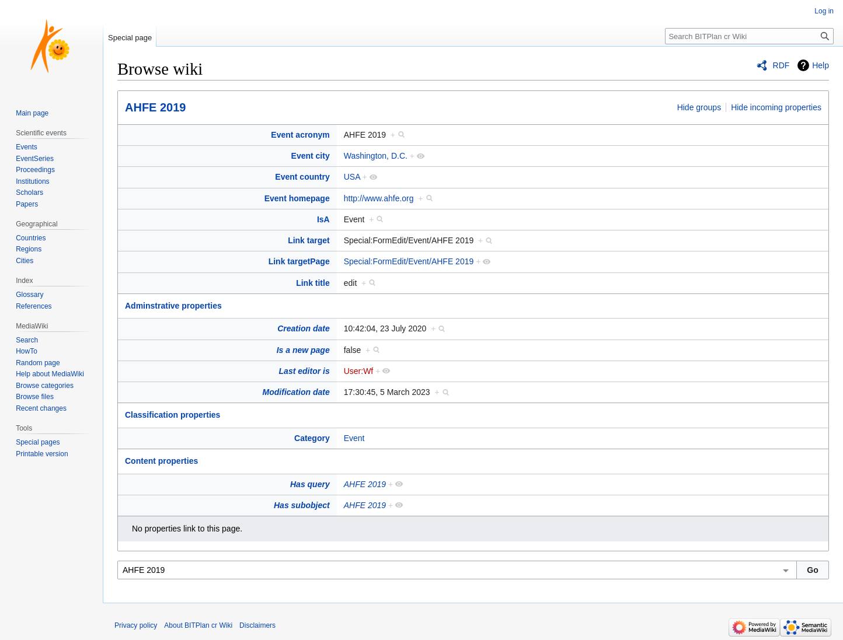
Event (354, 438)
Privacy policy (135, 625)
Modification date (296, 392)
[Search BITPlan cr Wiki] (749, 36)
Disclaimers (257, 625)
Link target (309, 240)
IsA (323, 219)
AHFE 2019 (155, 107)
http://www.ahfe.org (379, 198)
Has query (310, 484)
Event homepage (297, 198)
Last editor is (304, 371)
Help (820, 65)
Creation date (303, 328)
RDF (781, 65)
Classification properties (172, 414)
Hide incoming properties (776, 107)
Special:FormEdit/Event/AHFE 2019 (409, 261)
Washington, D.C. (375, 155)
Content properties (161, 461)
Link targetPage (299, 261)
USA (352, 176)
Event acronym (300, 134)
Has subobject (302, 505)
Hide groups (699, 107)
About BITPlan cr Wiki (198, 625)
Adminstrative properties (173, 305)
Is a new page (303, 350)
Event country (302, 176)
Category (312, 438)
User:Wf (359, 371)
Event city (310, 155)
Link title (313, 283)
